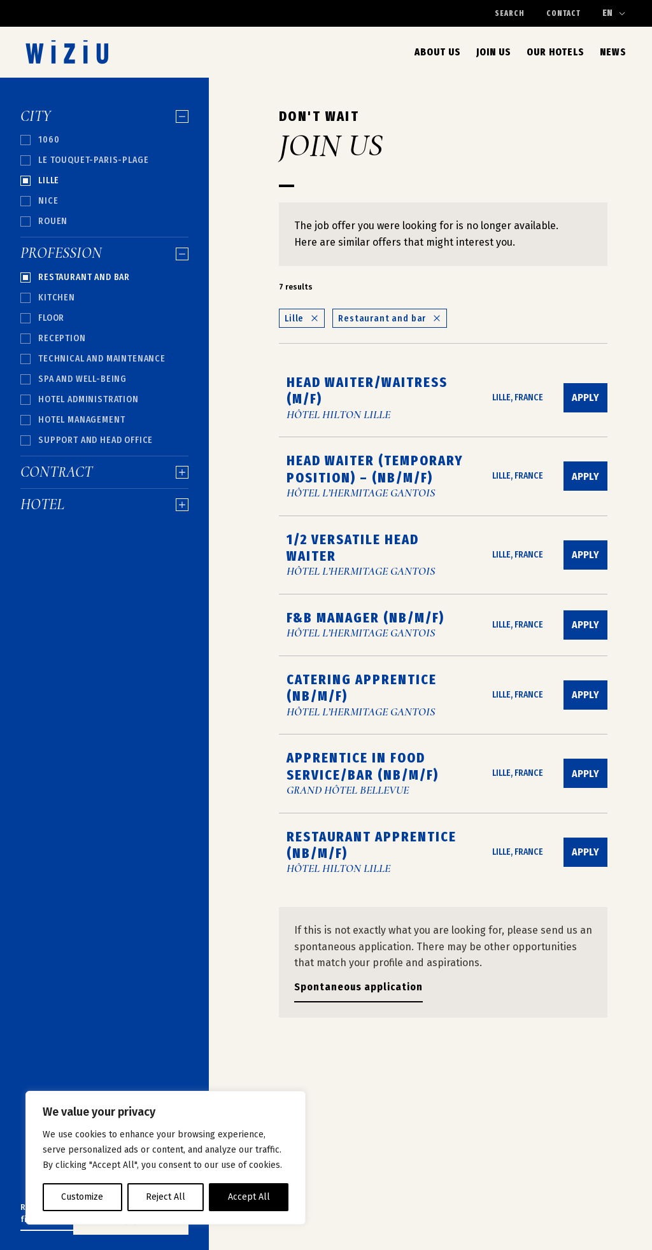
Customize (82, 1196)
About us (438, 52)
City (104, 116)
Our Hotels (556, 52)
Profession (104, 253)
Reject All (165, 1196)
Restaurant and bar (389, 318)
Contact (563, 13)
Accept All (249, 1196)
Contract (104, 472)
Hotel (104, 504)
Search (510, 13)
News (613, 52)
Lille (302, 318)
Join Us (493, 52)
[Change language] (614, 13)
